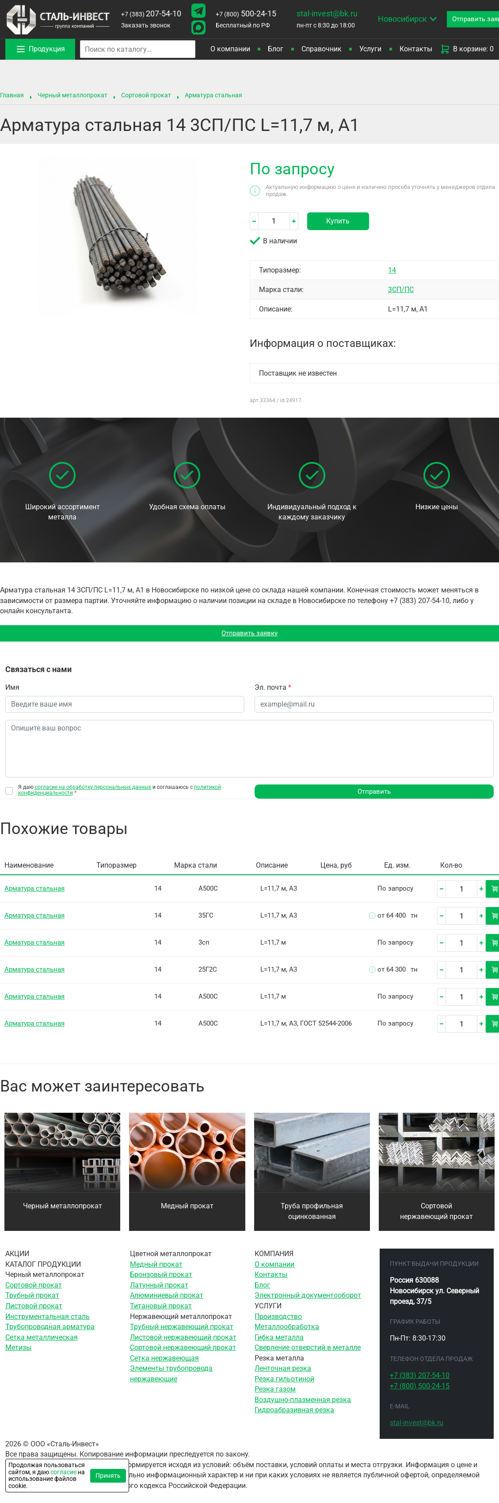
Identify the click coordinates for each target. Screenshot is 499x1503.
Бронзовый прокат (161, 1276)
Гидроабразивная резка (294, 1411)
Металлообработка (287, 1328)
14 (392, 270)
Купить (338, 221)
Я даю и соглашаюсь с (119, 791)
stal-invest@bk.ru (327, 13)
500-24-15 (246, 13)
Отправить (374, 792)
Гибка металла (279, 1339)
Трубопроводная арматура (50, 1328)
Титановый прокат (161, 1307)
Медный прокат (187, 1207)
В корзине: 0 (467, 49)
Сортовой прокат (146, 95)
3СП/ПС (401, 289)
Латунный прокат (159, 1287)
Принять (108, 1475)
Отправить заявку (249, 633)
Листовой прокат (33, 1307)
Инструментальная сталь (47, 1318)
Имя (12, 688)
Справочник (321, 49)
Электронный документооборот (308, 1297)
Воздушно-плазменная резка (303, 1401)
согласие (63, 1472)
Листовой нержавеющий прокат (183, 1339)
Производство (278, 1318)
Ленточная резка (283, 1370)
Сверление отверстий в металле (308, 1349)
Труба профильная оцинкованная (312, 1212)
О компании (230, 49)
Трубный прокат (32, 1297)
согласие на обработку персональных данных (93, 788)
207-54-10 (151, 13)
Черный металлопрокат (72, 95)
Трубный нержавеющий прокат (181, 1328)
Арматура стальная (213, 95)
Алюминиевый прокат (166, 1297)
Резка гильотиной (284, 1380)
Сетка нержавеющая (164, 1360)
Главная (12, 95)
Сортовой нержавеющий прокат (436, 1212)
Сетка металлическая (41, 1339)
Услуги (370, 49)
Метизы (18, 1349)
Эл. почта (273, 688)
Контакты (416, 49)
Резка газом (275, 1391)
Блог (275, 49)
